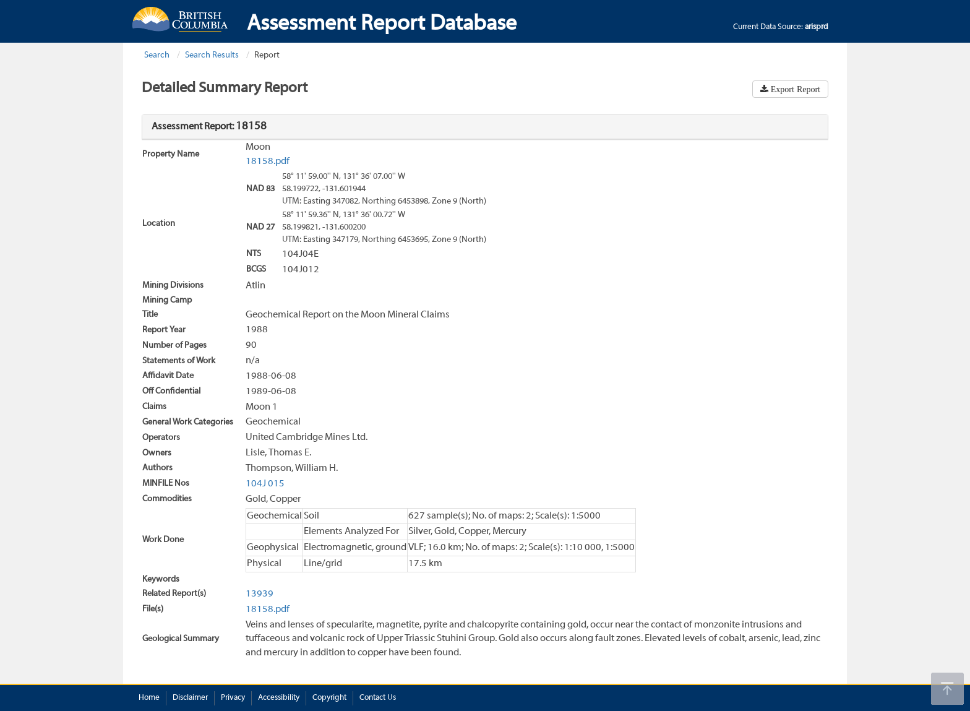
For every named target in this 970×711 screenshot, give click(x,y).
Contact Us (377, 698)
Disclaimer (190, 698)
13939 (259, 594)
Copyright (329, 698)
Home (149, 698)
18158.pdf (268, 161)
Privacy (233, 698)
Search (157, 55)
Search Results (212, 55)
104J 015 (265, 484)
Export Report (794, 89)
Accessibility (278, 698)
